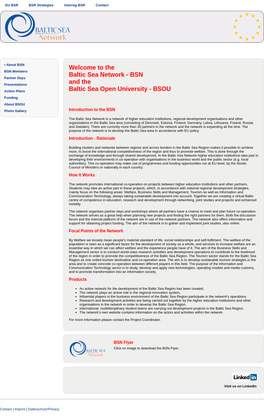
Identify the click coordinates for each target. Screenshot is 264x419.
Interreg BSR (74, 5)
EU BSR (11, 5)
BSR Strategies (41, 5)
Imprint (20, 409)
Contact (102, 5)
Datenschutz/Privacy (43, 409)
